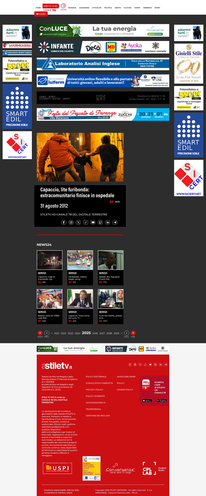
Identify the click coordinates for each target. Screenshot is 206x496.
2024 (77, 333)
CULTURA (128, 8)
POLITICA (108, 8)
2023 (70, 333)
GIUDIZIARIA (84, 8)
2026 (95, 333)
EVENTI (137, 8)
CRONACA (72, 8)
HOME (38, 8)
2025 (86, 333)
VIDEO (41, 14)
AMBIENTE (147, 8)
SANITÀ (118, 8)
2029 (116, 333)
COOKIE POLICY (125, 389)
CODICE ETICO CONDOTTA (99, 383)
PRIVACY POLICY (94, 389)
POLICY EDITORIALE (96, 376)
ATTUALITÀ (96, 8)
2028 (109, 333)
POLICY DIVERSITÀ (95, 396)
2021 (56, 333)
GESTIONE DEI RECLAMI (98, 415)
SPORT (157, 8)
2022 (63, 333)
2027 (102, 333)
